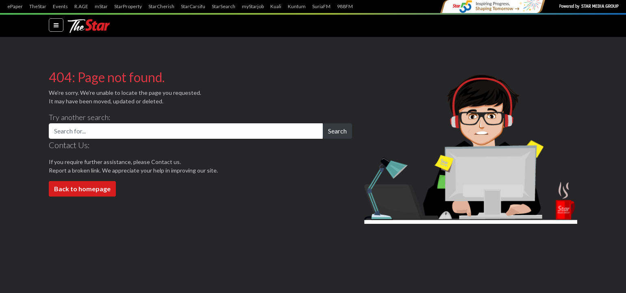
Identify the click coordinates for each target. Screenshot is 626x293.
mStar (101, 6)
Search (337, 131)
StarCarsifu (193, 6)
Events (60, 6)
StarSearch (223, 6)
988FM (345, 6)
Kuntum (297, 6)
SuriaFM (321, 6)
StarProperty (128, 6)
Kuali (275, 6)
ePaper (15, 6)
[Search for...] (186, 131)
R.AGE (81, 6)
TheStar (37, 6)
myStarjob (253, 6)
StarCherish (161, 6)
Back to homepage (82, 188)
